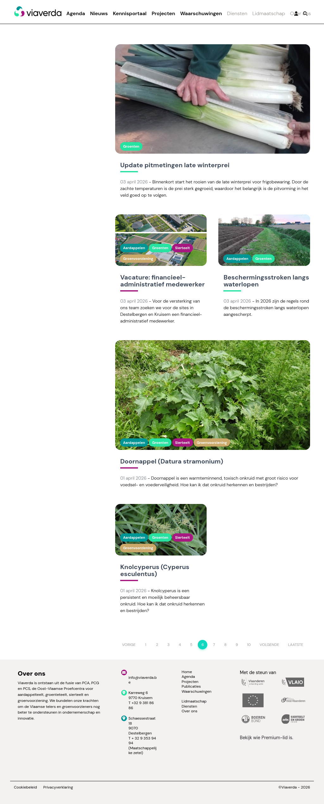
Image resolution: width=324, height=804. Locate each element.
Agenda (75, 13)
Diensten (237, 13)
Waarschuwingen (201, 13)
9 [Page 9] (237, 644)
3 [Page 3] (168, 644)
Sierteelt (182, 248)
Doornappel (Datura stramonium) (171, 461)
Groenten (131, 146)
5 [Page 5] (191, 644)
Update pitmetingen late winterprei (174, 165)
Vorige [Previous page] (129, 644)
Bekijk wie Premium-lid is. (266, 737)
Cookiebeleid (25, 787)
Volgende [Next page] (269, 644)
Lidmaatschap (268, 13)
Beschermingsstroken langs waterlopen (266, 281)
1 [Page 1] (145, 644)
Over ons (300, 13)
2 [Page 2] (157, 644)
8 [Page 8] (225, 644)
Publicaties (191, 686)
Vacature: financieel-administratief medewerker (162, 281)
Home (187, 671)
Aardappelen (134, 248)
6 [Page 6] (203, 644)
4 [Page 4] (180, 644)
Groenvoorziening (138, 258)
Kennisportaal (129, 13)
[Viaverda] (37, 12)
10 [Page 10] (249, 644)
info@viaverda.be (142, 680)
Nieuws (99, 13)
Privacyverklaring (58, 787)
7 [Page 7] (214, 644)
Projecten (163, 13)
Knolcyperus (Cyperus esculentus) (154, 570)
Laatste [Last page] (295, 644)
